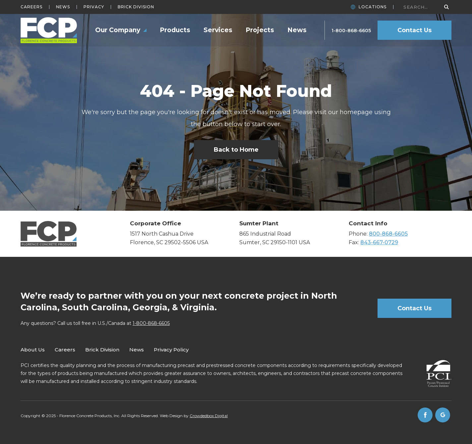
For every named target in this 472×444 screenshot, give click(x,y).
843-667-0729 (379, 242)
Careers (31, 7)
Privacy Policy (171, 349)
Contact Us (414, 30)
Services (218, 30)
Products (175, 30)
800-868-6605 (388, 234)
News (63, 7)
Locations (372, 7)
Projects (260, 30)
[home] (49, 30)
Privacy (94, 7)
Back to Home (236, 149)
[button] (120, 30)
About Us (33, 349)
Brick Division (136, 7)
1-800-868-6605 (351, 31)
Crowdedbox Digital (209, 415)
